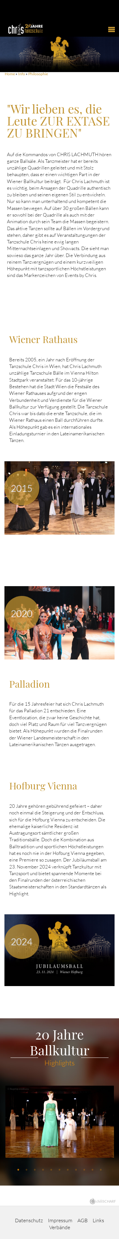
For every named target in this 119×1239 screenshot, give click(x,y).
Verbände (59, 1227)
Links (98, 1220)
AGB (82, 1220)
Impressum (60, 1220)
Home (10, 73)
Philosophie (38, 73)
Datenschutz (29, 1220)
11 (101, 1170)
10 (92, 1170)
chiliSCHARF (106, 1201)
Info (21, 73)
